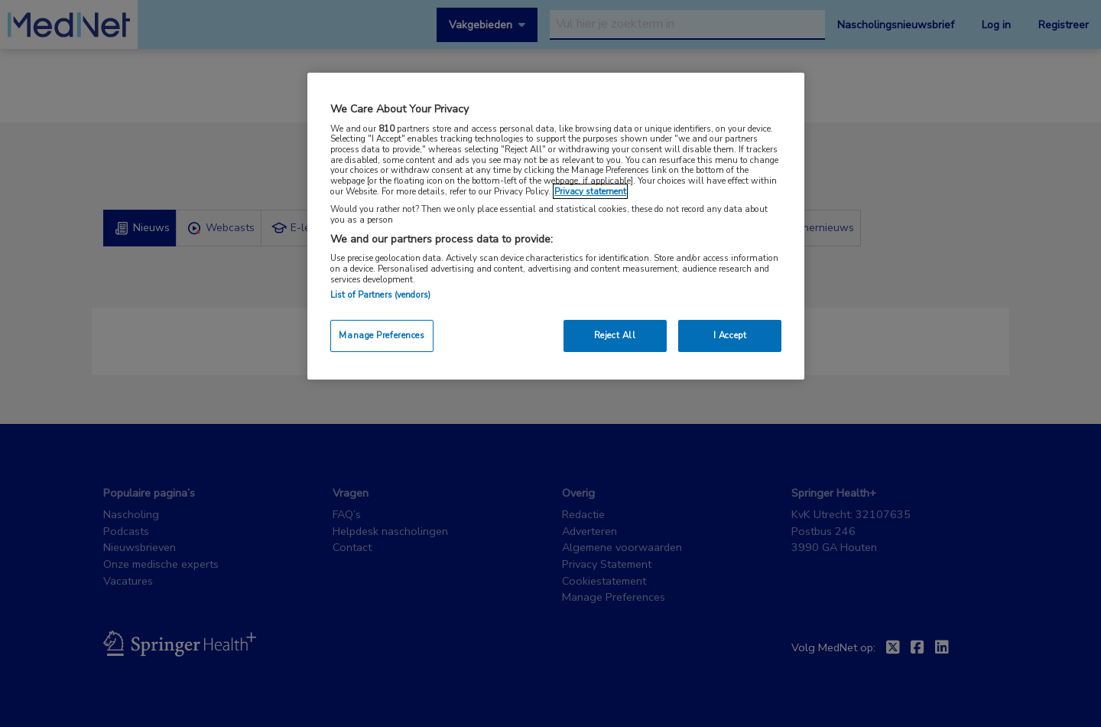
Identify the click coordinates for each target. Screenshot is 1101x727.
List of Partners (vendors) (380, 295)
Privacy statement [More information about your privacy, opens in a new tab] (590, 191)
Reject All (615, 335)
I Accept (730, 335)
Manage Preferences (381, 335)
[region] (555, 226)
